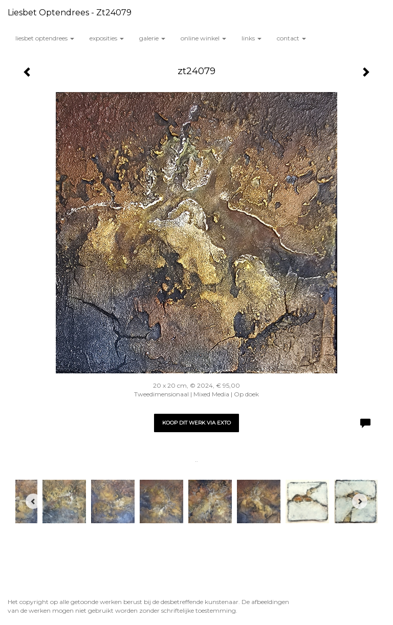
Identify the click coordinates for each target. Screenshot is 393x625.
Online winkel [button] (203, 38)
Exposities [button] (107, 38)
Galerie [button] (152, 38)
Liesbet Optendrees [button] (44, 38)
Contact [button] (291, 38)
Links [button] (251, 38)
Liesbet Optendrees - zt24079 (70, 12)
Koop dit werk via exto (196, 422)
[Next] (359, 501)
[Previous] (33, 501)
